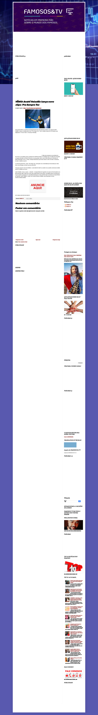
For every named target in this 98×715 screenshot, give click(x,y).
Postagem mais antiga (56, 239)
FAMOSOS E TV (68, 204)
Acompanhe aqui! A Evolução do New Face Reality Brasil (75, 625)
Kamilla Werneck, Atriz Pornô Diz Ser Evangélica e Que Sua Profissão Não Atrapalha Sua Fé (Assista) (76, 590)
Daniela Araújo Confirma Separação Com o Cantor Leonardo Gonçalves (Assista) (76, 581)
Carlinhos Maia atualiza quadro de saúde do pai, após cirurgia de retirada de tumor (76, 616)
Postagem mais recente (19, 239)
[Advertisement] (37, 67)
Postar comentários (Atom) (22, 241)
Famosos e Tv (68, 206)
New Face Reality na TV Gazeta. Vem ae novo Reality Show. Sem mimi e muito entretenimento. (76, 607)
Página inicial (38, 239)
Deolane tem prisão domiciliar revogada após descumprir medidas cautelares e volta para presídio (76, 641)
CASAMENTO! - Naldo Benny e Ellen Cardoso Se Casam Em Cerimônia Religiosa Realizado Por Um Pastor (76, 599)
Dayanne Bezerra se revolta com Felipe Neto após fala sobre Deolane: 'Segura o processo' (76, 632)
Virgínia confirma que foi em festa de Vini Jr (76, 658)
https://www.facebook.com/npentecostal (32, 108)
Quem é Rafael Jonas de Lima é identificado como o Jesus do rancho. (72, 256)
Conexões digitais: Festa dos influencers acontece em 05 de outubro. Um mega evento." (75, 650)
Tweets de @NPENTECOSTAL (68, 436)
